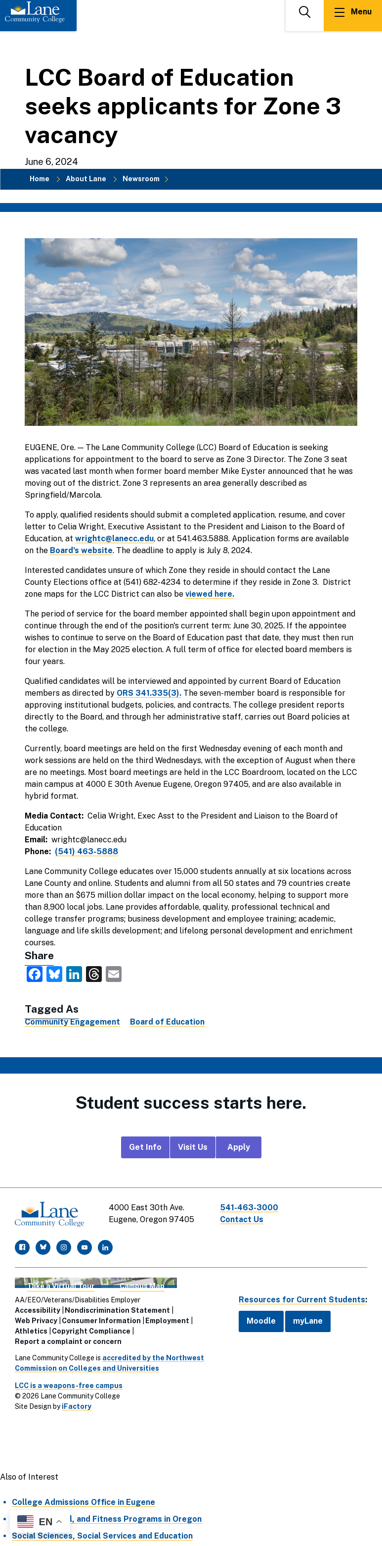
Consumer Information (101, 1321)
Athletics (31, 1331)
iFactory (76, 1406)
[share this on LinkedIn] (74, 973)
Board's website (81, 550)
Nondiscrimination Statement (117, 1310)
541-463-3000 (249, 1207)
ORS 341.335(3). (149, 693)
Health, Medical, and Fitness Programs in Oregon (107, 1519)
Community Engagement (72, 1022)
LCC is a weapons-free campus (69, 1386)
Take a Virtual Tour (60, 1286)
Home (39, 179)
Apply (238, 1147)
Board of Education (167, 1022)
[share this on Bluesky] (54, 973)
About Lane (86, 179)
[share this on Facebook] (34, 973)
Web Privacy (36, 1321)
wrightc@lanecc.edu (114, 538)
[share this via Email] (114, 973)
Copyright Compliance (91, 1331)
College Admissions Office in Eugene (83, 1502)
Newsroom (141, 179)
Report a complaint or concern (68, 1341)
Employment (167, 1321)
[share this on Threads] (94, 973)
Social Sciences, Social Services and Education (102, 1536)
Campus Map (142, 1286)
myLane (308, 1321)
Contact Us (241, 1219)
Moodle (261, 1321)
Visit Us (193, 1147)
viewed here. (209, 594)
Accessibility (37, 1310)
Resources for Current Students (302, 1299)
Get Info (145, 1147)
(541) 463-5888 (86, 851)
